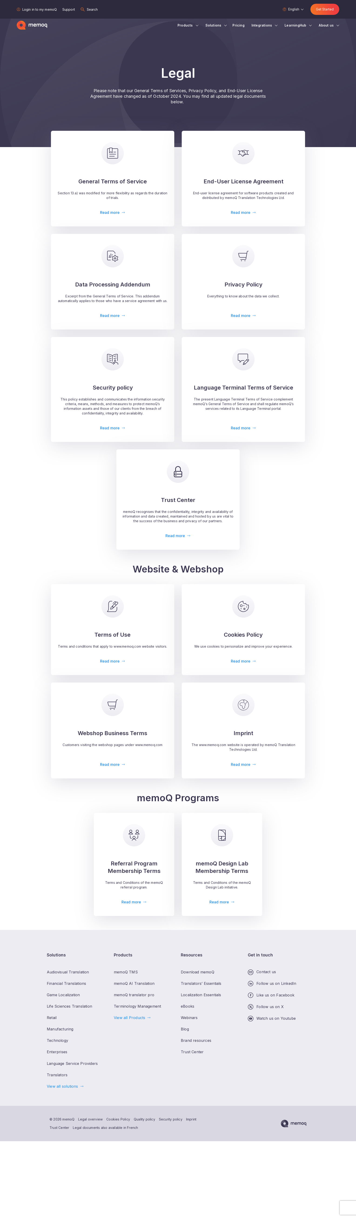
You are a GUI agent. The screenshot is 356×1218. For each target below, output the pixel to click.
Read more (109, 212)
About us (326, 25)
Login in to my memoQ (39, 9)
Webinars (189, 1017)
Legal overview (90, 1119)
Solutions (213, 25)
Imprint (191, 1119)
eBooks (187, 1006)
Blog (185, 1029)
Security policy (170, 1119)
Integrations (262, 25)
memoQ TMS (126, 972)
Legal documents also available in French (105, 1128)
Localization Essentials (201, 995)
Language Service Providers (72, 1063)
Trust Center (59, 1128)
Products (185, 25)
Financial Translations (66, 983)
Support (68, 9)
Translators (57, 1075)
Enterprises (57, 1052)
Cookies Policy (118, 1119)
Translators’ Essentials (201, 983)
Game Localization (63, 995)
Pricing (238, 25)
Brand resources (196, 1040)
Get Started (325, 9)
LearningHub (295, 25)
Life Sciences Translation (69, 1006)
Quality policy (144, 1119)
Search (92, 9)
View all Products (129, 1017)
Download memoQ (197, 972)
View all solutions (62, 1086)
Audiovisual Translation (68, 972)
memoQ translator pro (134, 995)
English (293, 9)
